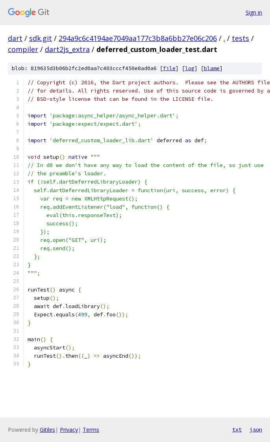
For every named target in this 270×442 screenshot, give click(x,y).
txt (237, 429)
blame (212, 68)
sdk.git (40, 38)
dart (15, 38)
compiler (23, 49)
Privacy (69, 429)
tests (240, 38)
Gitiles (47, 429)
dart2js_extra (67, 49)
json (256, 429)
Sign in (254, 12)
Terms (91, 429)
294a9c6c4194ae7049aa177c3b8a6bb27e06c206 (138, 38)
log (189, 68)
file (169, 68)
